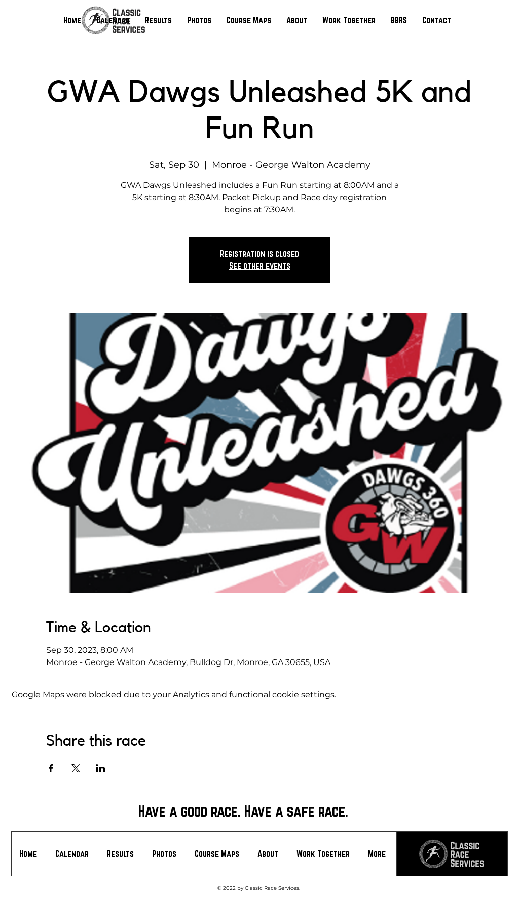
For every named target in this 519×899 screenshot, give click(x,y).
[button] (158, 20)
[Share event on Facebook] (51, 768)
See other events (259, 265)
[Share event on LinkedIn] (100, 768)
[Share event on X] (76, 768)
